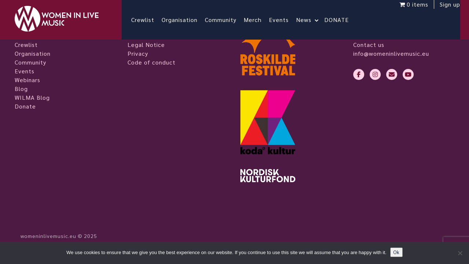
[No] (460, 253)
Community (226, 19)
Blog (21, 88)
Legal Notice (146, 44)
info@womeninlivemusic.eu (391, 53)
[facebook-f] (358, 74)
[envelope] (391, 74)
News (309, 19)
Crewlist (148, 19)
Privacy (138, 53)
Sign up (444, 10)
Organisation (185, 19)
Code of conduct (152, 62)
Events (285, 19)
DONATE (342, 19)
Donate (25, 106)
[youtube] (408, 74)
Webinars (27, 80)
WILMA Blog (32, 97)
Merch (258, 19)
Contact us (368, 44)
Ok (396, 252)
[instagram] (375, 74)
